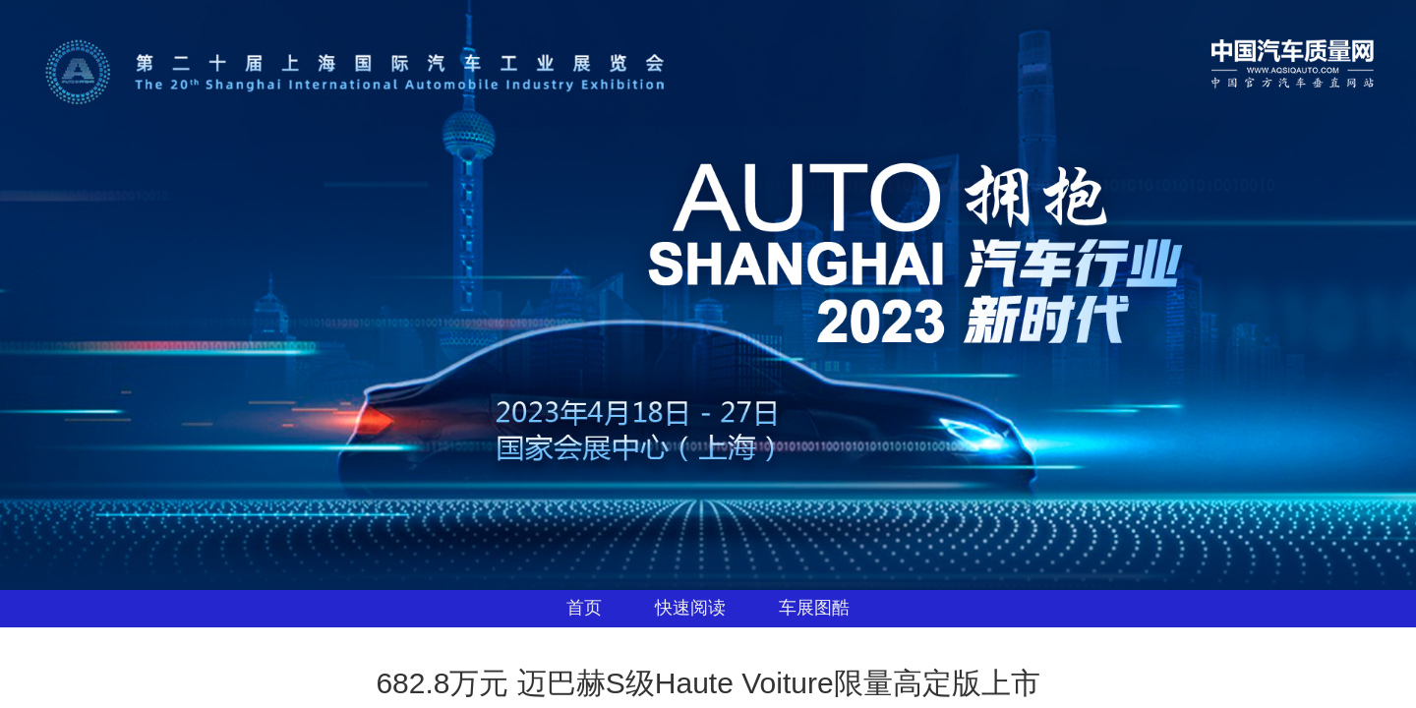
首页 (584, 608)
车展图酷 (814, 608)
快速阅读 (690, 608)
